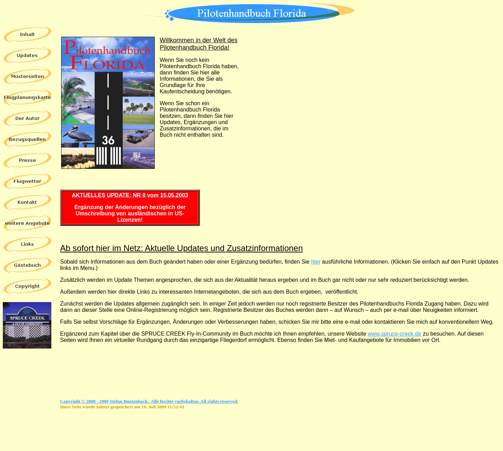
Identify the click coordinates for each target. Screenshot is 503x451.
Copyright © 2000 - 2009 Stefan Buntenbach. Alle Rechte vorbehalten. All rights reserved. (149, 401)
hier (316, 262)
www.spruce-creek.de (394, 334)
